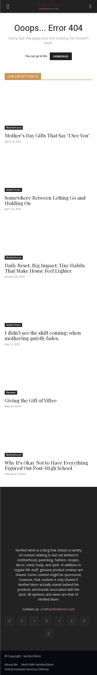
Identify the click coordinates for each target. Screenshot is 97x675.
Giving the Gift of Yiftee (31, 400)
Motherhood (13, 127)
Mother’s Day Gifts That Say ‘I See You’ (47, 135)
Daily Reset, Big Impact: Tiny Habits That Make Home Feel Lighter (45, 268)
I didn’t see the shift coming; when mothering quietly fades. (43, 335)
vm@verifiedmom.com (57, 609)
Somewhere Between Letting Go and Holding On (45, 200)
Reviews (11, 392)
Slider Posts (13, 189)
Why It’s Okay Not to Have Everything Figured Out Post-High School (46, 465)
